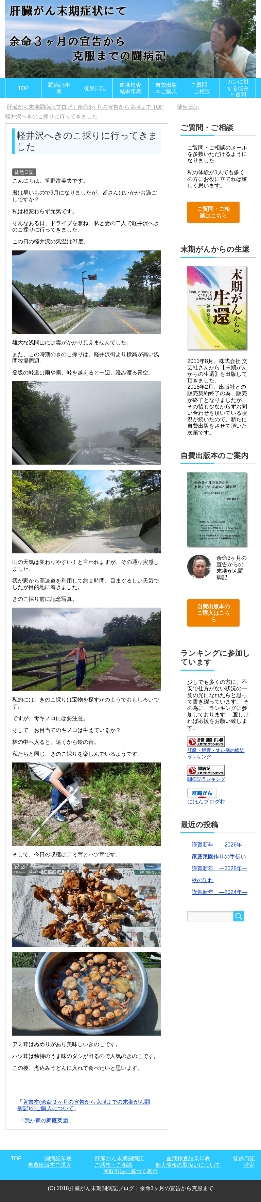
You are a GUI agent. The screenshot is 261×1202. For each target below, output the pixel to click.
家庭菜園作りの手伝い (219, 856)
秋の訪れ (202, 880)
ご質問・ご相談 (202, 88)
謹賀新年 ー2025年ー (219, 868)
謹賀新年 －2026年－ (219, 845)
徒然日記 (95, 88)
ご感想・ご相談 (113, 1165)
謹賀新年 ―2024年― (219, 892)
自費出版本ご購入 (166, 88)
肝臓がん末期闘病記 (119, 1158)
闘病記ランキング (206, 779)
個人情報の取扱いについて (188, 1165)
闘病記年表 (59, 88)
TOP (23, 88)
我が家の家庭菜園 (46, 1120)
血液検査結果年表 (130, 88)
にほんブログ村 (206, 801)
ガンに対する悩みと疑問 (238, 88)
